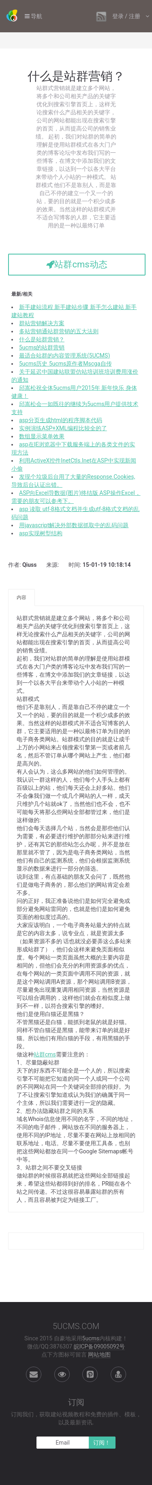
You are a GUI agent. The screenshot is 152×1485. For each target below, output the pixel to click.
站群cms (45, 1054)
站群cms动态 (76, 264)
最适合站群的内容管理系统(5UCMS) (64, 355)
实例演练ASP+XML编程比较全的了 (63, 428)
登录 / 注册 (126, 16)
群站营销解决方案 (41, 323)
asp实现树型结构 (40, 533)
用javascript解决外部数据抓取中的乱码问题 (73, 525)
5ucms (90, 1338)
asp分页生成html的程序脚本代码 (60, 420)
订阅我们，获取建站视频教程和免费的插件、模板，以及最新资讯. (76, 1418)
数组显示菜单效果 (41, 436)
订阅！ (101, 1442)
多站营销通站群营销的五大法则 (58, 331)
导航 (33, 16)
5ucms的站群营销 (41, 347)
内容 (21, 597)
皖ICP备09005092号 (99, 1346)
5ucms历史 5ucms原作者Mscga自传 (65, 363)
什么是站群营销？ (41, 339)
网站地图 (99, 1354)
